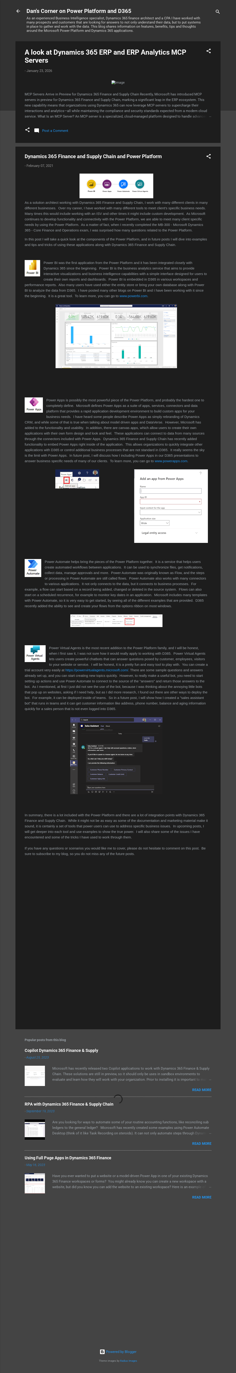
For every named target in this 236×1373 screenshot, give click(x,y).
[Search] (218, 13)
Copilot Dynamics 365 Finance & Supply (61, 1184)
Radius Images (128, 1360)
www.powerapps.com (171, 595)
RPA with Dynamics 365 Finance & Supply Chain (69, 1238)
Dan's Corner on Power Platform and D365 (79, 11)
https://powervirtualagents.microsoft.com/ (96, 804)
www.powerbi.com (134, 430)
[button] (208, 51)
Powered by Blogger (118, 1352)
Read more (201, 1224)
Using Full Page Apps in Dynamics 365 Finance (68, 1292)
